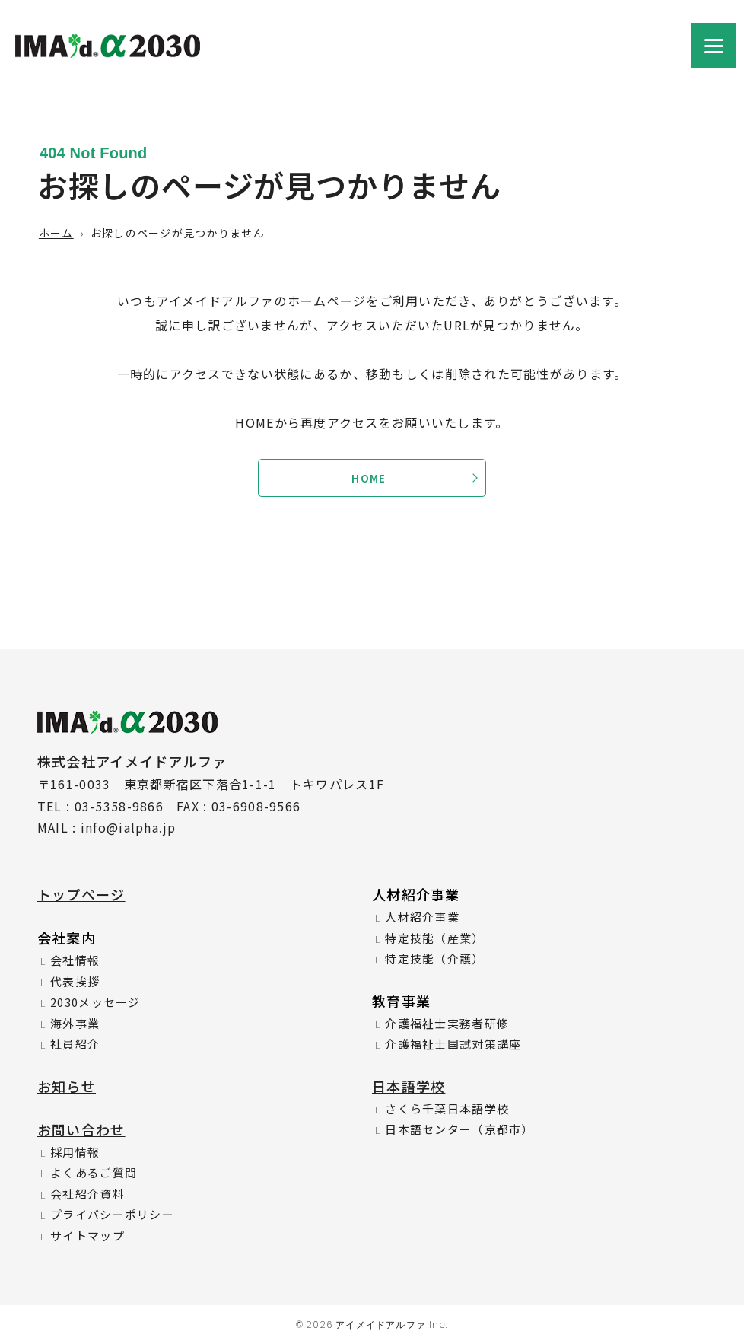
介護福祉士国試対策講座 (453, 1044)
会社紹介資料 (87, 1194)
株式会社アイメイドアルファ (107, 55)
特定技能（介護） (434, 959)
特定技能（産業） (434, 938)
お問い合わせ (81, 1129)
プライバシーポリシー (112, 1214)
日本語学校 (408, 1086)
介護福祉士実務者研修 (447, 1023)
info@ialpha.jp (128, 827)
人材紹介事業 (422, 917)
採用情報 (75, 1152)
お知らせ (66, 1086)
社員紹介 (75, 1044)
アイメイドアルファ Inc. (391, 1324)
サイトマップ (87, 1236)
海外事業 (75, 1023)
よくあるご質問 (93, 1172)
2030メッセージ (95, 1002)
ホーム (56, 232)
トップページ (81, 894)
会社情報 (75, 960)
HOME (368, 478)
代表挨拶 (75, 981)
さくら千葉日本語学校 (447, 1108)
